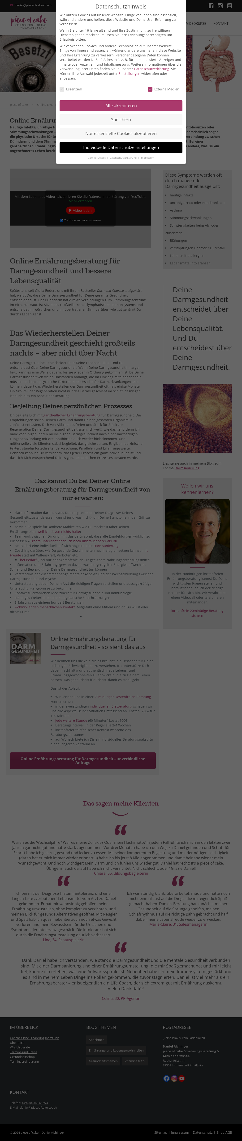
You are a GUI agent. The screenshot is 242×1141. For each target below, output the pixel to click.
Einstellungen (129, 73)
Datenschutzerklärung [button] (123, 157)
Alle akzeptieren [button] (121, 105)
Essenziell (71, 89)
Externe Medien (163, 89)
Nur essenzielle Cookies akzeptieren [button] (121, 133)
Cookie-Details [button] (97, 157)
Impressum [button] (147, 157)
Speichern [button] (121, 119)
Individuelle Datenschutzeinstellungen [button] (121, 147)
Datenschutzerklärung (151, 69)
